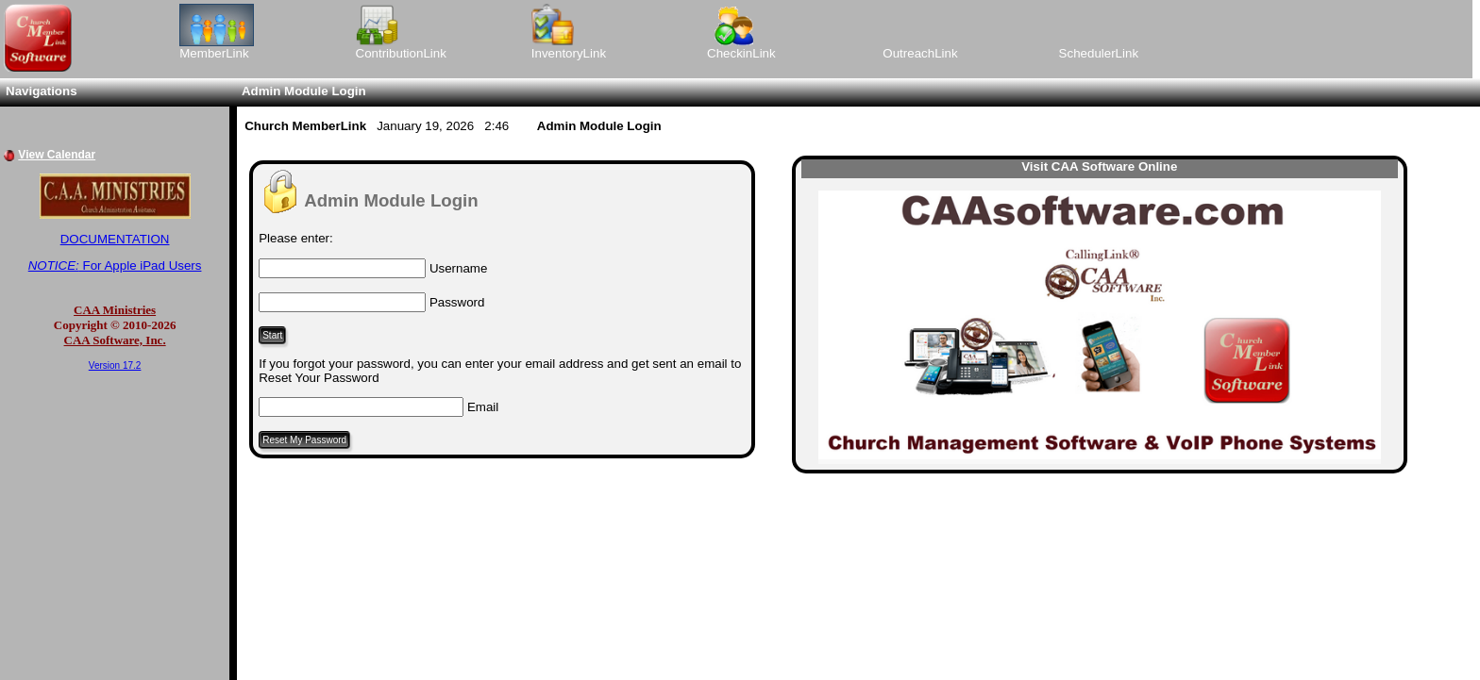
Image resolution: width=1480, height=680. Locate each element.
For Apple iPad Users (115, 265)
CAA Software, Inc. (115, 340)
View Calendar (56, 154)
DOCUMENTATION (115, 239)
